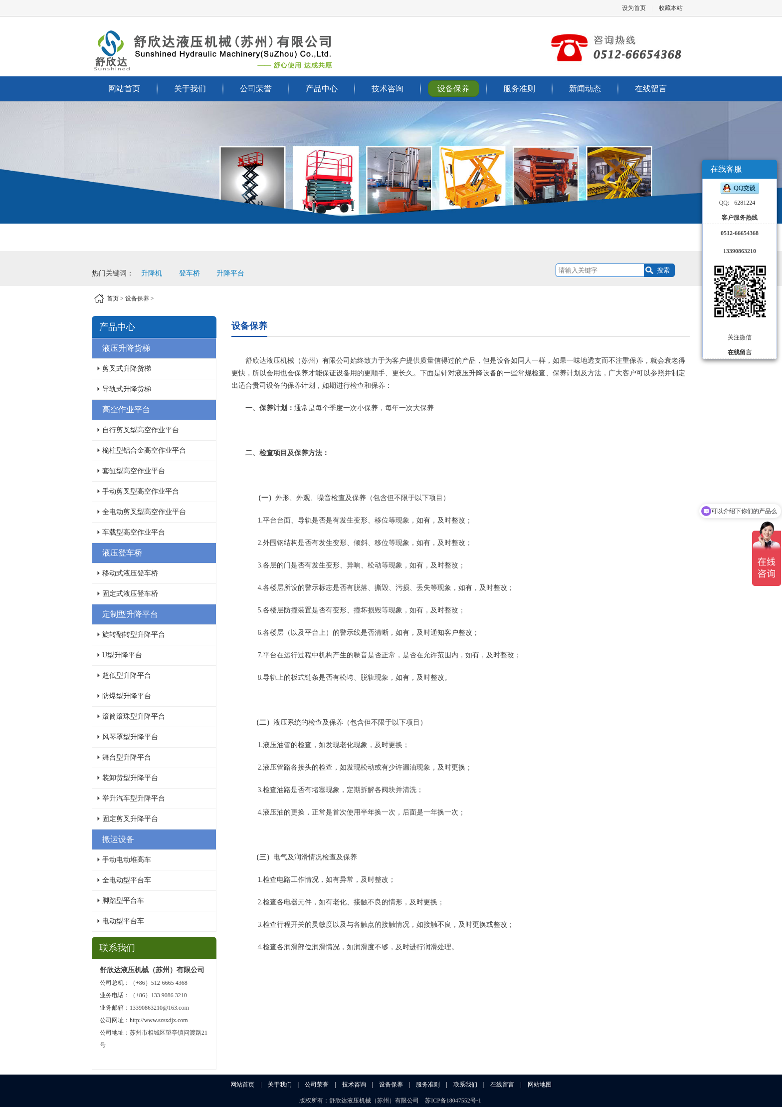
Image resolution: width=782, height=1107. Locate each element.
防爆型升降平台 (126, 696)
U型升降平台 (122, 655)
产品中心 (322, 88)
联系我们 (465, 1084)
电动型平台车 (123, 921)
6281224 (744, 202)
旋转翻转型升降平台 (133, 634)
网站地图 (540, 1084)
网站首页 (124, 88)
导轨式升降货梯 (126, 389)
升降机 (151, 273)
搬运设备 (118, 839)
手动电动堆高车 (126, 859)
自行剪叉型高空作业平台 (140, 430)
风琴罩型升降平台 (130, 737)
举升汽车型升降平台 (133, 798)
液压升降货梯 (126, 348)
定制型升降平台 (130, 614)
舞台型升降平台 (126, 757)
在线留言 (651, 88)
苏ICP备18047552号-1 (453, 1100)
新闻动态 (585, 88)
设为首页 (634, 7)
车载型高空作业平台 (133, 532)
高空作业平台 (126, 409)
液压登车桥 (122, 553)
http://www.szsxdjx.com (159, 1020)
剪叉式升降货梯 (126, 368)
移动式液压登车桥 (130, 573)
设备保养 (453, 88)
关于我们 (190, 88)
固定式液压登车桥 (130, 593)
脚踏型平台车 (123, 900)
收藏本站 (671, 7)
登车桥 (189, 273)
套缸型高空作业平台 (133, 471)
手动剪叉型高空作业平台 (140, 491)
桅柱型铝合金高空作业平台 (144, 450)
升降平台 (230, 273)
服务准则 (519, 88)
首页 (113, 298)
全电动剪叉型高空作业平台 (144, 512)
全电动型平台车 (126, 880)
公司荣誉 (256, 88)
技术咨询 (387, 88)
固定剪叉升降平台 (130, 819)
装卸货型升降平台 (130, 778)
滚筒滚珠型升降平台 (133, 716)
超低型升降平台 (126, 675)
